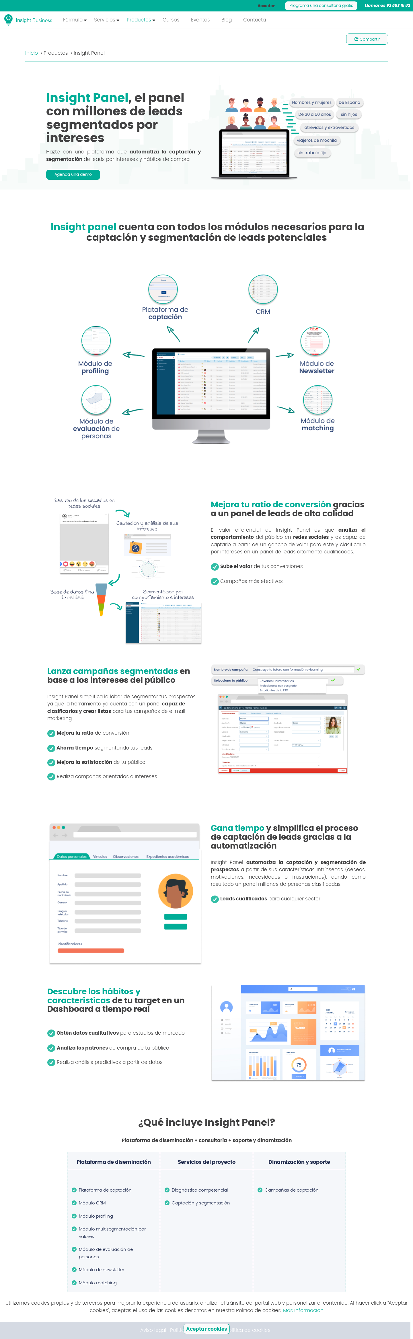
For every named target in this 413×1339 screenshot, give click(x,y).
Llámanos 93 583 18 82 (387, 6)
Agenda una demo (73, 175)
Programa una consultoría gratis (321, 6)
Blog (226, 19)
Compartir (367, 39)
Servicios (104, 19)
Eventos (200, 19)
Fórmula (73, 19)
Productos (139, 19)
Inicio (31, 53)
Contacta (254, 19)
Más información (303, 1310)
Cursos (171, 19)
